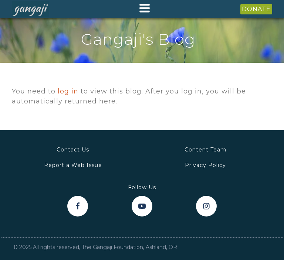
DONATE (256, 9)
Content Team (205, 149)
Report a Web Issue (73, 165)
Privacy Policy (205, 165)
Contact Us (73, 149)
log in (68, 91)
